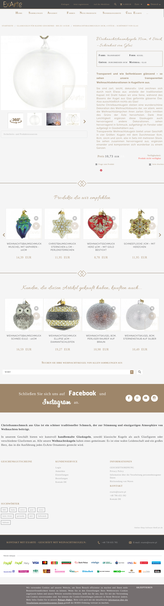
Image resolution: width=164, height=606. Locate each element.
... (147, 13)
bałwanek (42, 523)
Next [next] (85, 121)
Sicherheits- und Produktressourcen (20, 134)
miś (31, 523)
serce (22, 517)
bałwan (6, 529)
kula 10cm (7, 523)
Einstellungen (62, 482)
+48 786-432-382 (118, 502)
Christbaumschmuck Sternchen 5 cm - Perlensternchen (62, 246)
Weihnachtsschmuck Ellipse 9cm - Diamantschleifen (62, 338)
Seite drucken (156, 164)
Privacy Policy (117, 478)
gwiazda (20, 523)
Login (58, 475)
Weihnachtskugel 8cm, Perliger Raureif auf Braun (101, 338)
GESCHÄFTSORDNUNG (122, 475)
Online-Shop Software (143, 535)
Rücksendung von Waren (121, 488)
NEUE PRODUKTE (88, 12)
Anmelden (60, 478)
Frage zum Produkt (104, 164)
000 (4, 517)
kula (13, 517)
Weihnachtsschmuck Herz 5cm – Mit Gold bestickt (101, 246)
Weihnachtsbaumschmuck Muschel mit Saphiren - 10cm (24, 246)
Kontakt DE (61, 489)
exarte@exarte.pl (118, 499)
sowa (41, 517)
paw (32, 517)
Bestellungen (62, 485)
